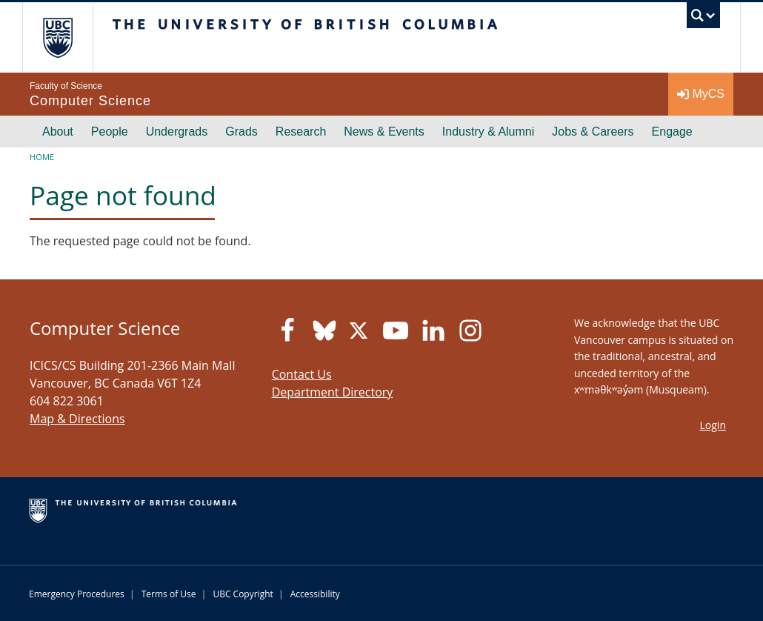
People (109, 131)
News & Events (384, 131)
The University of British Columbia (68, 37)
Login (713, 425)
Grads (241, 131)
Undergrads (177, 131)
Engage (672, 131)
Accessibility (315, 594)
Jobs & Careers (592, 131)
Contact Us (302, 374)
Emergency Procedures (76, 594)
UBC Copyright (243, 594)
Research (301, 131)
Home (42, 156)
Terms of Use (168, 594)
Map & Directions (77, 419)
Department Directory (332, 392)
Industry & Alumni (488, 131)
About (57, 131)
